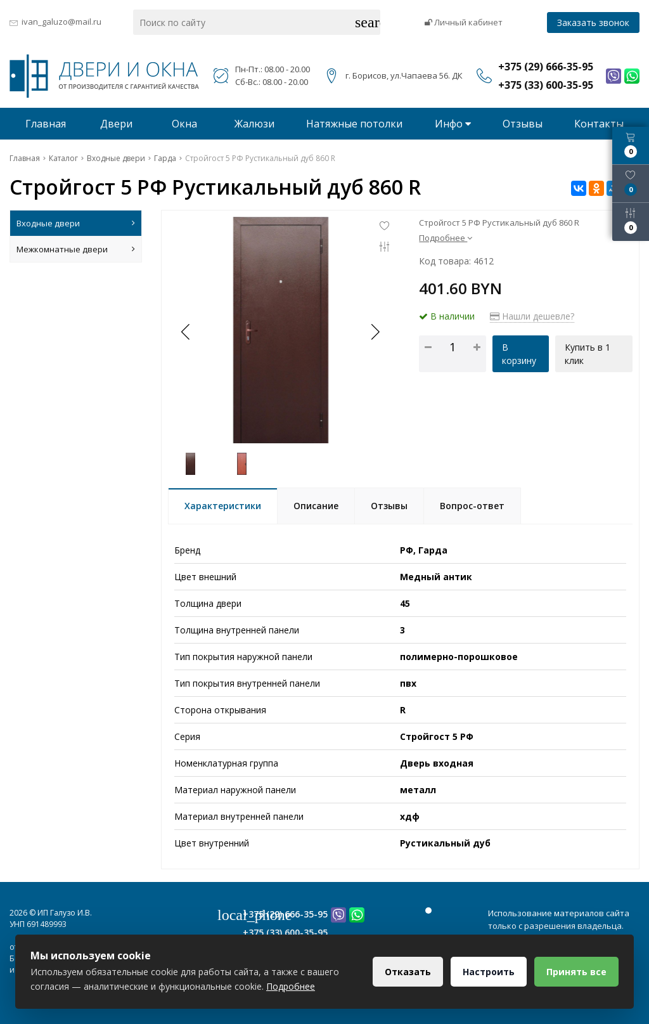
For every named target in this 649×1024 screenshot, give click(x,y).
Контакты (599, 124)
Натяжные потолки (354, 124)
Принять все (576, 972)
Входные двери (75, 223)
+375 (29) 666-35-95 (285, 914)
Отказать (408, 972)
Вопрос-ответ (472, 506)
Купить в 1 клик (587, 353)
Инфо (453, 124)
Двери (116, 124)
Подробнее (445, 237)
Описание (315, 506)
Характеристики (222, 506)
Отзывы (523, 124)
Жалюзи (254, 124)
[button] (374, 332)
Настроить (489, 972)
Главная (45, 124)
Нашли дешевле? (532, 316)
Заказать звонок (593, 22)
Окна (184, 124)
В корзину (519, 353)
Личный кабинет (464, 22)
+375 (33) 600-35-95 (285, 932)
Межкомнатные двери (75, 249)
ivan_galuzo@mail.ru (61, 21)
